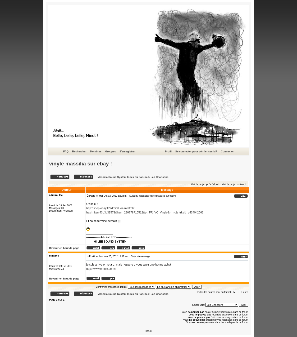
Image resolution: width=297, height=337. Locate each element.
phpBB (148, 331)
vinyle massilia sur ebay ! (80, 164)
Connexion (227, 151)
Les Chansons (159, 177)
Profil (168, 151)
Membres (95, 151)
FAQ (66, 151)
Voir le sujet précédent (205, 184)
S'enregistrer (127, 151)
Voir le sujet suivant (234, 184)
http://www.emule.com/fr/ (101, 268)
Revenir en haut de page (64, 248)
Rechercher (79, 151)
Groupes (110, 151)
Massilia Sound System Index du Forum (122, 177)
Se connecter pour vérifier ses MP (196, 151)
